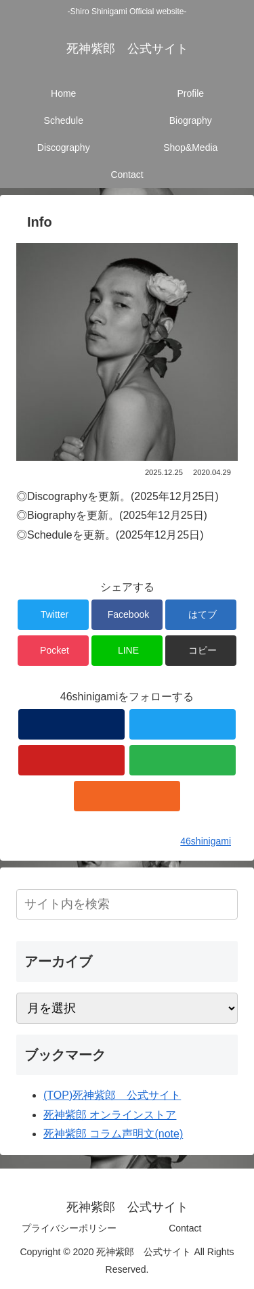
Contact (185, 1228)
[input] (127, 904)
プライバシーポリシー (69, 1228)
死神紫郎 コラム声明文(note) (113, 1133)
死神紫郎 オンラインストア (109, 1115)
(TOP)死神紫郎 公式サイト (112, 1095)
